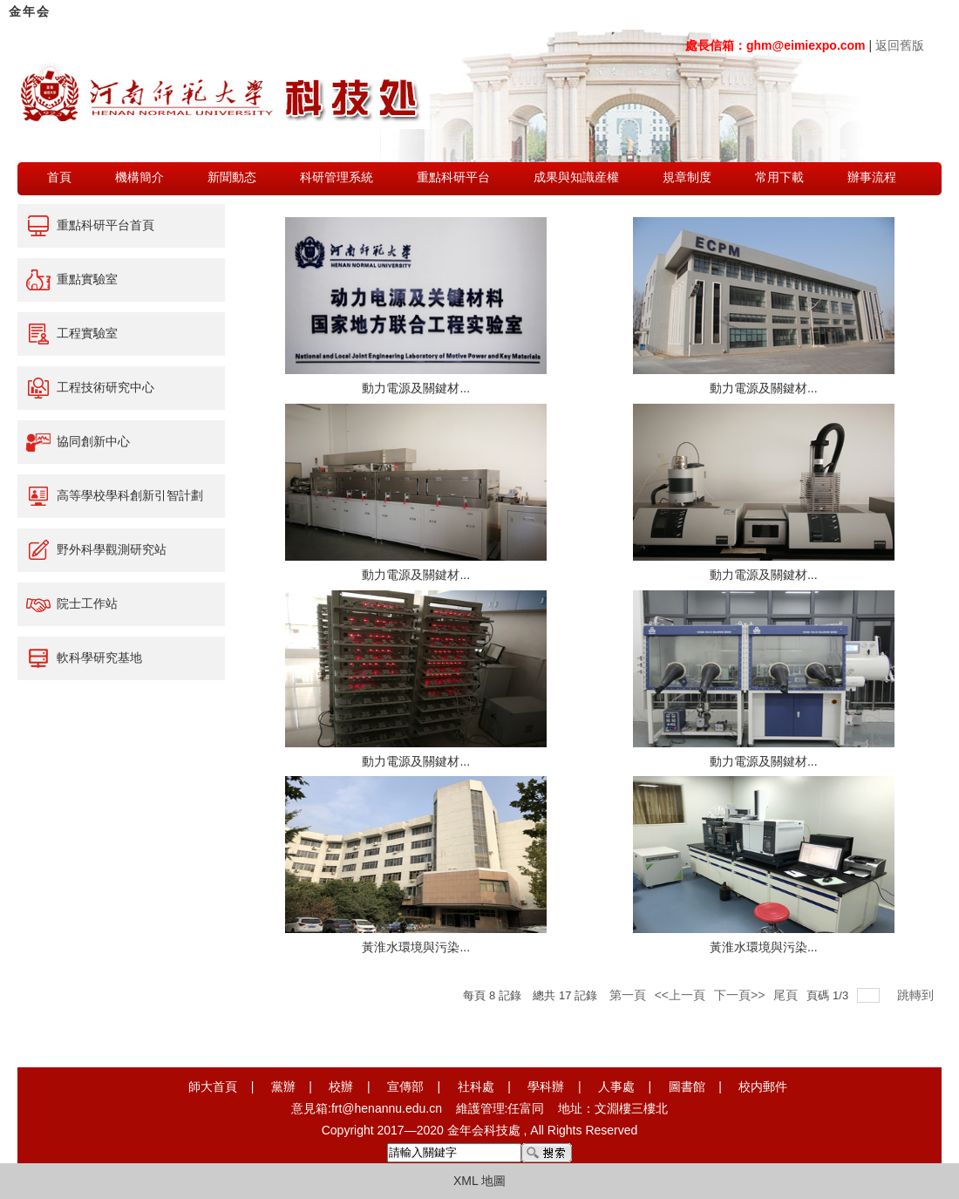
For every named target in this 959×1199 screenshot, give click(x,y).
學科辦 (545, 1086)
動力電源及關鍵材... (416, 388)
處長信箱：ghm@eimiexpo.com (775, 45)
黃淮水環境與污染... (416, 947)
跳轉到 (917, 995)
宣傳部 (405, 1086)
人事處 (616, 1086)
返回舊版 (899, 45)
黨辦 (283, 1086)
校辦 (341, 1086)
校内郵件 (762, 1086)
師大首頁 (212, 1086)
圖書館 (687, 1086)
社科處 (476, 1086)
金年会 (30, 11)
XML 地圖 (479, 1181)
